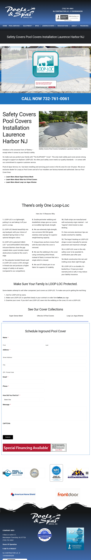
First (4, 345)
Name (5, 337)
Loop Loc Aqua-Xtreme (75, 316)
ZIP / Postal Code (8, 372)
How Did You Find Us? (11, 395)
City (4, 365)
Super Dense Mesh (16, 316)
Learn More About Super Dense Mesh (19, 177)
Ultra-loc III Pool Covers (45, 316)
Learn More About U (13, 179)
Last (47, 345)
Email (5, 377)
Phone (6, 386)
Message (7, 404)
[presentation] (16, 429)
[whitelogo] (20, 6)
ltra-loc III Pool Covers (29, 179)
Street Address (7, 357)
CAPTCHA (6, 423)
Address (6, 350)
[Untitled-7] (45, 528)
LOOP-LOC (29, 160)
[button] (4, 473)
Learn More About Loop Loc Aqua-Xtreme (21, 182)
